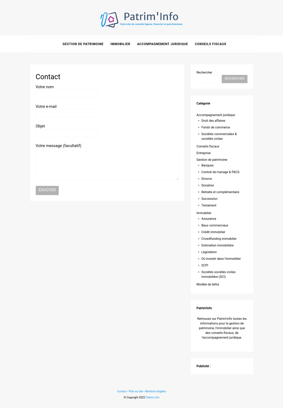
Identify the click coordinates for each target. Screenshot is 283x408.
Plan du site (136, 391)
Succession (209, 199)
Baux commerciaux (214, 225)
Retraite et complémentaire (220, 192)
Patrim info (152, 397)
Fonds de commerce (215, 127)
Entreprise (204, 153)
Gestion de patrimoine (83, 44)
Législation (209, 252)
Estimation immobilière (217, 245)
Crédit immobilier (213, 232)
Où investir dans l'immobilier (221, 259)
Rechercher (204, 72)
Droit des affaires (213, 121)
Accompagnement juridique (162, 44)
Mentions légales (155, 391)
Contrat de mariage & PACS (220, 172)
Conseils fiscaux (210, 44)
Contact (122, 391)
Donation (207, 185)
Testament (208, 205)
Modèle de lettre (208, 284)
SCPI (204, 265)
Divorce (206, 179)
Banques (207, 165)
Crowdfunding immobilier (219, 239)
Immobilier (120, 44)
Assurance (208, 219)
